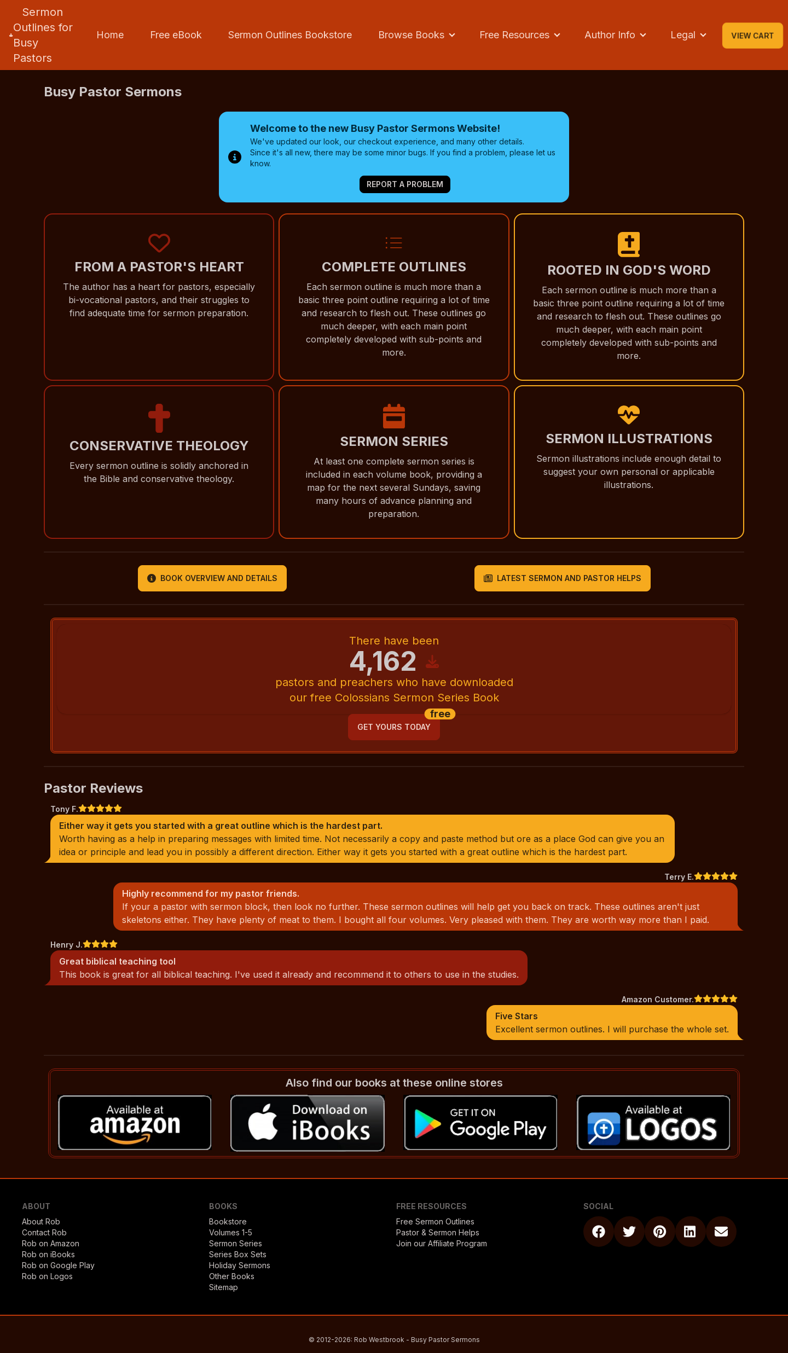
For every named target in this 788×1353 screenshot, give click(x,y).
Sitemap (223, 1287)
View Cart (752, 35)
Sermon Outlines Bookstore (290, 34)
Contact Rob (44, 1232)
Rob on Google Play (58, 1265)
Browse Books (411, 34)
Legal (683, 34)
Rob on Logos (47, 1276)
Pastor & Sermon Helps (437, 1232)
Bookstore (228, 1221)
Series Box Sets (237, 1254)
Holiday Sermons (239, 1265)
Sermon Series (235, 1243)
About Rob (41, 1221)
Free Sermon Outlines (435, 1221)
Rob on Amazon (50, 1243)
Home (110, 34)
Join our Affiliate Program (441, 1243)
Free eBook (176, 34)
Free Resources (514, 34)
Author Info (609, 34)
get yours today (394, 726)
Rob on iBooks (48, 1254)
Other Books (231, 1276)
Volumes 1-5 (230, 1232)
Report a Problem (405, 184)
